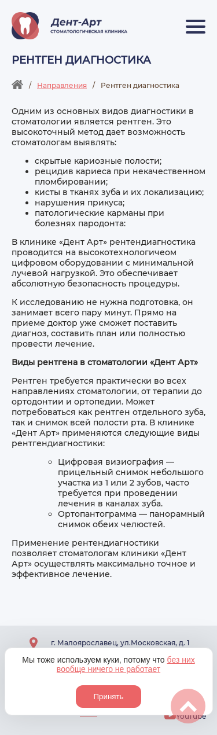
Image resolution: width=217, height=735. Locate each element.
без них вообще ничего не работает (126, 664)
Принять (108, 696)
